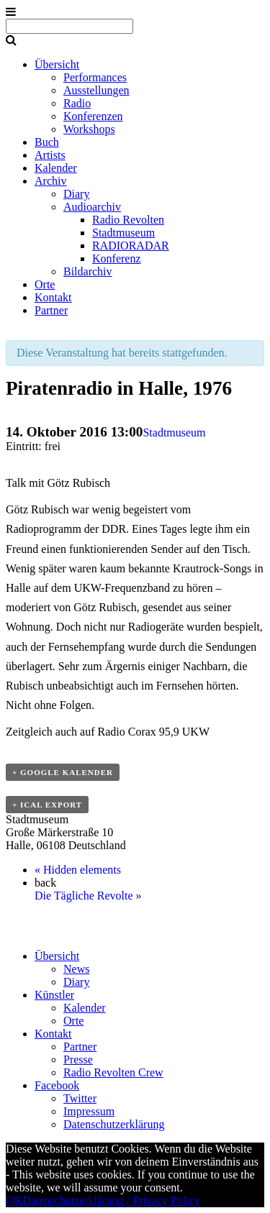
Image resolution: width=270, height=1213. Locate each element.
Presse (78, 1059)
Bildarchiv (87, 271)
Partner (51, 310)
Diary (76, 194)
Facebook (57, 1085)
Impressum (88, 1111)
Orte (45, 284)
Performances (95, 77)
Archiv (50, 181)
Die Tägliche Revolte (88, 895)
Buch (47, 142)
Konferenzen (93, 116)
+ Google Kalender (62, 772)
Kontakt (53, 297)
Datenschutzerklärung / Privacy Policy (111, 1200)
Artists (50, 155)
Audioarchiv (92, 207)
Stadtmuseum (123, 232)
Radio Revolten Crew (113, 1072)
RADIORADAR (130, 245)
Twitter (79, 1098)
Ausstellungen (96, 90)
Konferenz (116, 258)
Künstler (54, 995)
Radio (77, 103)
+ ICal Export (47, 804)
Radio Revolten (128, 220)
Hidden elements (78, 870)
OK (14, 1200)
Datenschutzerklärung (113, 1124)
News (76, 969)
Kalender (56, 168)
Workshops (89, 129)
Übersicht (57, 64)
